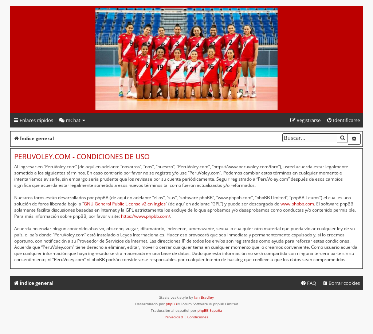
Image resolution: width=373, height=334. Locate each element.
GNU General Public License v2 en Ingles (125, 204)
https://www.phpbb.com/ (145, 216)
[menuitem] (72, 120)
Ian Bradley (204, 297)
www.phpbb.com (297, 204)
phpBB (171, 303)
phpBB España (209, 310)
